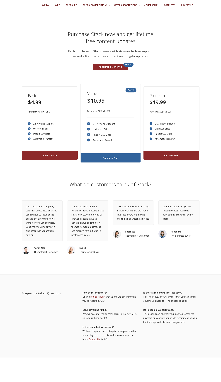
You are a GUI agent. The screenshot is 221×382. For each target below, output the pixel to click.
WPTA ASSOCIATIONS (127, 5)
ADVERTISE (188, 5)
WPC (59, 5)
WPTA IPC (73, 5)
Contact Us (94, 339)
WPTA (47, 5)
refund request (97, 296)
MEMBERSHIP (152, 5)
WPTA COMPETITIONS (97, 5)
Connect (171, 5)
